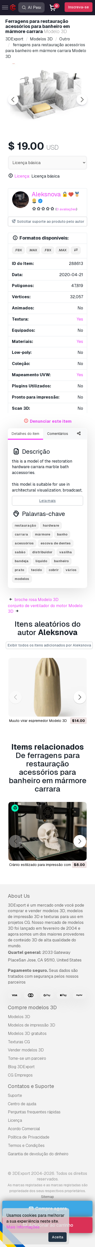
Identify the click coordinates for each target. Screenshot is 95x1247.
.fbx (18, 250)
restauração (25, 525)
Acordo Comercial (24, 1128)
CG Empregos (20, 1075)
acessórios (24, 543)
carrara (21, 534)
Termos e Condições (26, 1145)
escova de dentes (56, 543)
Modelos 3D (19, 1016)
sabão (20, 552)
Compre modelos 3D (32, 1007)
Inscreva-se (78, 7)
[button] (80, 697)
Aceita (57, 1237)
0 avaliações (66, 209)
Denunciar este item (51, 421)
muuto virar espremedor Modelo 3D (38, 720)
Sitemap (47, 1196)
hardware (51, 525)
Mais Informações (23, 1227)
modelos (22, 579)
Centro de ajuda (22, 1104)
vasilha (65, 552)
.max (33, 250)
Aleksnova (46, 194)
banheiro (61, 561)
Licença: (22, 176)
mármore (42, 534)
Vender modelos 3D (26, 1050)
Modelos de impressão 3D (31, 1025)
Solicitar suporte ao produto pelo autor (47, 221)
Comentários (57, 433)
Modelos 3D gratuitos (27, 1033)
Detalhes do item (25, 433)
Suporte (15, 1095)
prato (19, 570)
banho (62, 534)
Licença (15, 1120)
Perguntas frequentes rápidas (34, 1112)
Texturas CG (19, 1042)
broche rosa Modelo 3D (36, 599)
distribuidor (42, 552)
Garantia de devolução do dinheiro (38, 1154)
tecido (36, 570)
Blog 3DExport (21, 1066)
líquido (41, 561)
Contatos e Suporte (31, 1086)
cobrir (54, 570)
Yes (80, 319)
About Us (19, 896)
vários (71, 570)
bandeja (22, 561)
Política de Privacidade (28, 1137)
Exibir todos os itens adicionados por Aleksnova (49, 645)
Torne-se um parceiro (27, 1058)
